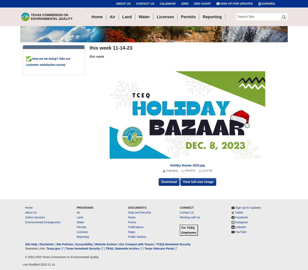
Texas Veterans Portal (161, 248)
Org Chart (202, 3)
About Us (123, 3)
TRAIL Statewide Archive (124, 248)
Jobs (185, 3)
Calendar (168, 3)
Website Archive (106, 244)
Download (169, 182)
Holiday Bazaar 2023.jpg (187, 165)
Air (78, 212)
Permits (81, 227)
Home (29, 207)
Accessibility (84, 244)
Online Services (35, 217)
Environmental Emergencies (43, 222)
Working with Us (190, 217)
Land (80, 217)
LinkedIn (240, 227)
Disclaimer (47, 244)
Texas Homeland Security (85, 248)
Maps (131, 232)
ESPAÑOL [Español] (267, 3)
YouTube (240, 232)
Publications (136, 227)
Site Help (31, 244)
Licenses (82, 232)
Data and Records (139, 212)
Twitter (239, 212)
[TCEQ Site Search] (283, 17)
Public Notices (137, 236)
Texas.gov (55, 248)
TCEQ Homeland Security (173, 244)
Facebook (241, 217)
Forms (132, 222)
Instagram (241, 222)
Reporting (83, 236)
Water (80, 222)
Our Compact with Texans (136, 244)
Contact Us (145, 3)
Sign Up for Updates (234, 3)
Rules (132, 217)
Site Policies (64, 244)
